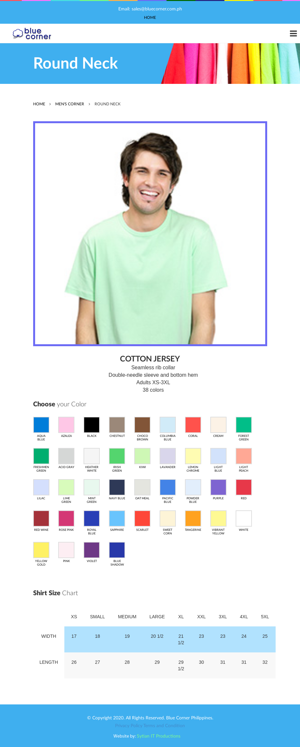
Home (150, 18)
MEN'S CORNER (69, 104)
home (39, 104)
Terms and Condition (164, 726)
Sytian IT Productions (158, 736)
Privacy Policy (128, 726)
